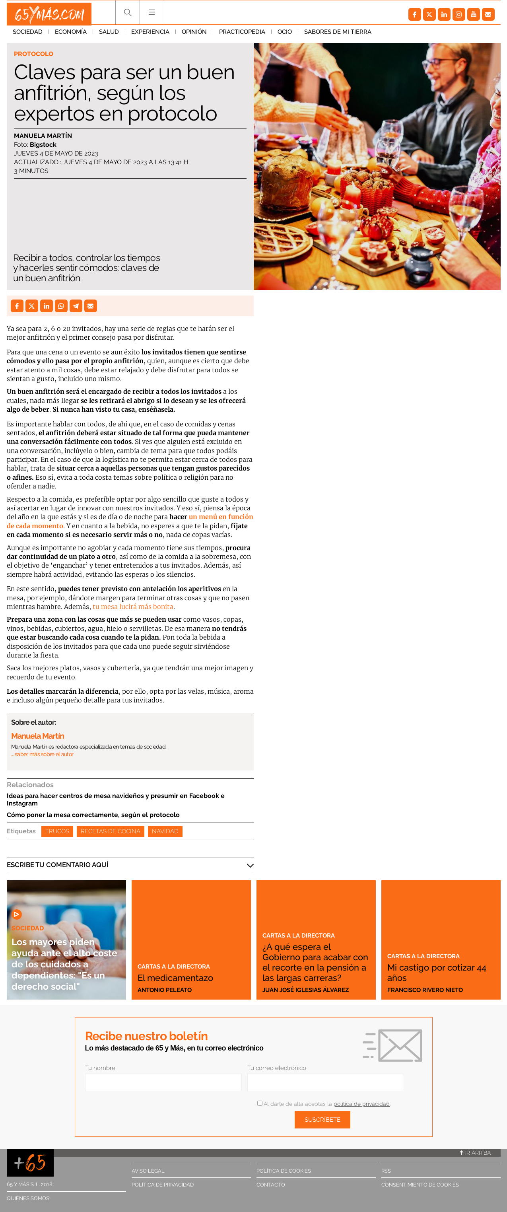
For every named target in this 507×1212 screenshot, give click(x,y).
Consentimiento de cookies (420, 1185)
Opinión (194, 35)
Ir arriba (475, 1153)
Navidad (165, 831)
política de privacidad (362, 1104)
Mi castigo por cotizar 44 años (438, 972)
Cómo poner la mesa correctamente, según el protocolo (93, 815)
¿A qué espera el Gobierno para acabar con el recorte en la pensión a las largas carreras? (313, 956)
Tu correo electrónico (276, 1068)
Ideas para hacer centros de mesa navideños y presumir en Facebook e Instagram (116, 799)
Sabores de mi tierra (337, 35)
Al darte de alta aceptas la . (323, 1104)
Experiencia (150, 35)
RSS (386, 1171)
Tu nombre (100, 1068)
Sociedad (28, 35)
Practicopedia (242, 35)
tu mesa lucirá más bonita (133, 607)
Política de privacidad (163, 1185)
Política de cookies (283, 1171)
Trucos (57, 831)
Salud (109, 35)
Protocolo (35, 54)
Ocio (285, 35)
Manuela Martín (43, 136)
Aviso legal (148, 1171)
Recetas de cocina (110, 831)
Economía (71, 35)
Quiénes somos (28, 1198)
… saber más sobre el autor (42, 754)
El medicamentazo (182, 977)
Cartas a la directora (178, 966)
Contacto (270, 1185)
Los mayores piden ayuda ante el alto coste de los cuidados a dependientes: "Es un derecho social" (62, 958)
